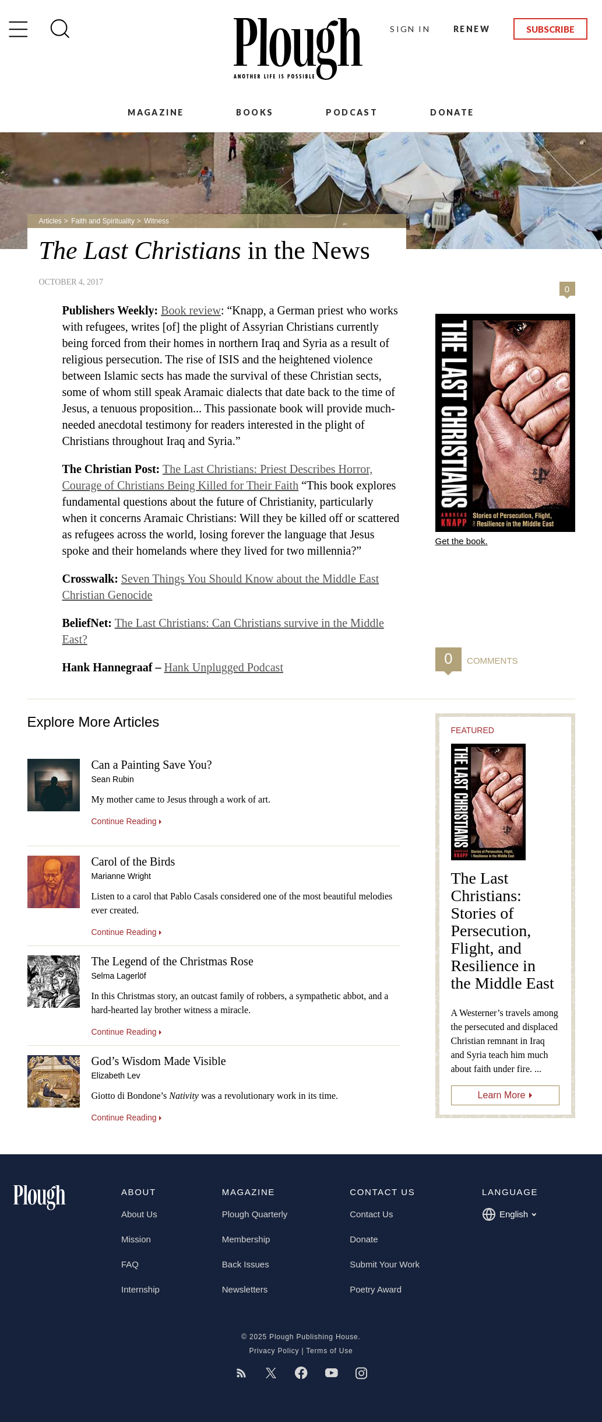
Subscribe (550, 29)
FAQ (130, 1264)
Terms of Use (329, 1351)
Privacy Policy (274, 1351)
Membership (246, 1239)
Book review (191, 310)
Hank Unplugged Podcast (223, 667)
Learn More (502, 1095)
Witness (156, 221)
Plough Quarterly (255, 1214)
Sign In (410, 29)
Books (254, 112)
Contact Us (371, 1214)
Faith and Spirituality (103, 221)
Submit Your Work (385, 1264)
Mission (136, 1239)
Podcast (352, 112)
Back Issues (245, 1264)
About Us (139, 1214)
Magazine (156, 112)
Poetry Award (376, 1289)
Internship (140, 1289)
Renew (471, 29)
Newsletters (244, 1289)
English (509, 1214)
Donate (452, 112)
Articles (50, 221)
